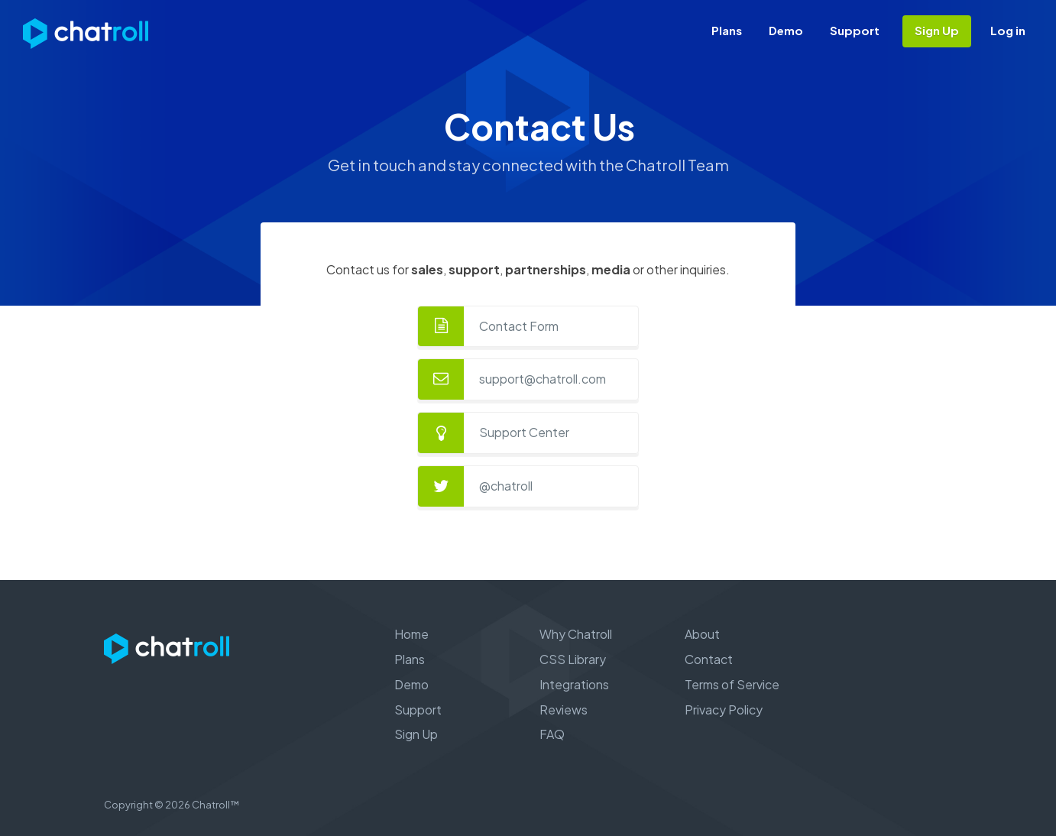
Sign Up (937, 30)
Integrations (574, 684)
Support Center (524, 432)
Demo (786, 30)
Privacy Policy (724, 710)
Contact (709, 659)
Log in (1007, 30)
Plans (726, 30)
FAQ (552, 734)
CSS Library (572, 659)
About (702, 634)
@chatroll (506, 486)
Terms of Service (732, 684)
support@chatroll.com (542, 379)
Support (854, 30)
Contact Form (519, 326)
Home (411, 634)
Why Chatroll (575, 634)
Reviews (563, 710)
